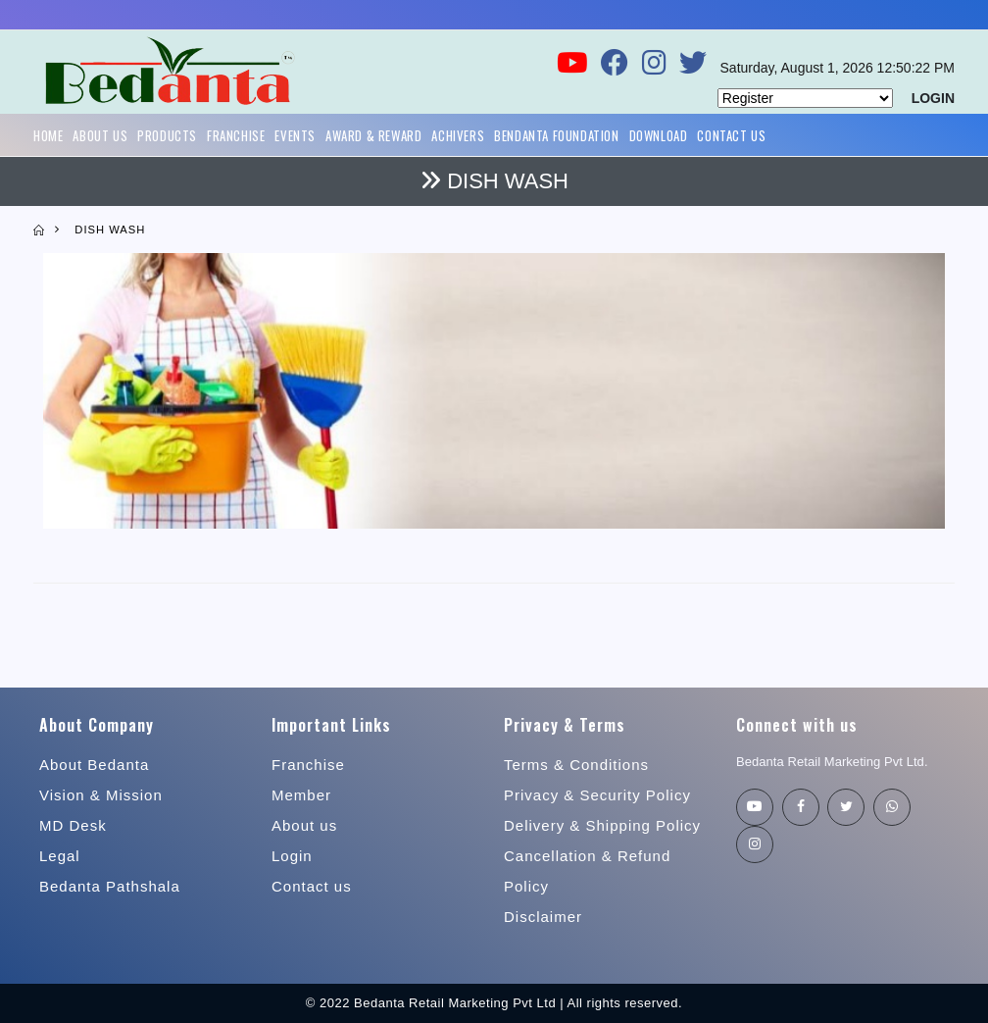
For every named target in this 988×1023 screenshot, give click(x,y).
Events (295, 135)
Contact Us (731, 135)
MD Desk (73, 825)
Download (658, 135)
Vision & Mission (101, 795)
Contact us (312, 886)
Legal (59, 855)
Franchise (236, 135)
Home (48, 135)
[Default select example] (805, 98)
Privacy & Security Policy (597, 795)
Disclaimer (543, 916)
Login (292, 855)
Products (167, 135)
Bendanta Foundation (556, 135)
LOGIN (933, 98)
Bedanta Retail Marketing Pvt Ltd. (832, 761)
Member (301, 795)
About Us (100, 135)
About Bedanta (94, 764)
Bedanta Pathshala (109, 886)
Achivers (457, 135)
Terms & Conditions (576, 764)
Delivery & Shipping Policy (602, 825)
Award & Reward (373, 135)
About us (304, 825)
